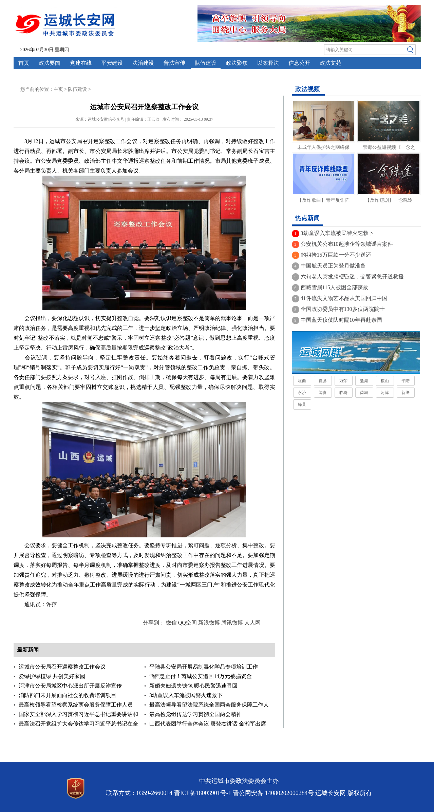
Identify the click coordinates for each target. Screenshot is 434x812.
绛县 (302, 404)
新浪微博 (209, 623)
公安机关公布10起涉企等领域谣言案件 (347, 244)
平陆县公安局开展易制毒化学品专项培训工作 (203, 667)
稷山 (385, 380)
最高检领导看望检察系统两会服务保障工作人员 (76, 705)
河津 (385, 392)
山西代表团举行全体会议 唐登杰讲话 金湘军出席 (207, 724)
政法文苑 (330, 63)
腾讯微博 (232, 623)
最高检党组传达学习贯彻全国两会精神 (195, 714)
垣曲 (302, 380)
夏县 (323, 380)
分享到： (154, 623)
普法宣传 (174, 63)
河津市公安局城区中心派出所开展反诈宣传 (70, 686)
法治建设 (143, 63)
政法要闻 (49, 63)
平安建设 (112, 63)
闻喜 (323, 392)
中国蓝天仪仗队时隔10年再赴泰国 (341, 320)
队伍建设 (205, 63)
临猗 (343, 392)
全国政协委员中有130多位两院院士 (343, 309)
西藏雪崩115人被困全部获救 (334, 287)
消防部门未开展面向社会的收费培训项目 (67, 695)
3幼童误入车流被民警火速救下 (186, 695)
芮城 (364, 392)
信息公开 (299, 63)
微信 (171, 623)
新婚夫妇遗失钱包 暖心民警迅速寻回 (193, 686)
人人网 (252, 623)
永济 (302, 392)
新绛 (405, 392)
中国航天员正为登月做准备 (333, 266)
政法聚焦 (237, 63)
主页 (58, 89)
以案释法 (268, 63)
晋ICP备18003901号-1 (202, 793)
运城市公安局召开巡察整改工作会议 (62, 667)
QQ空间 (187, 623)
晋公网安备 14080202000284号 (273, 793)
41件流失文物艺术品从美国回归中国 (344, 298)
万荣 (343, 380)
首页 (23, 63)
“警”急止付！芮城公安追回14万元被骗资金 (200, 676)
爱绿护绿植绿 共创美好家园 (52, 676)
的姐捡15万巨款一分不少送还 (336, 255)
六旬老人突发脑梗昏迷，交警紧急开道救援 (352, 276)
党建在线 (81, 63)
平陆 (405, 380)
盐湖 (364, 380)
